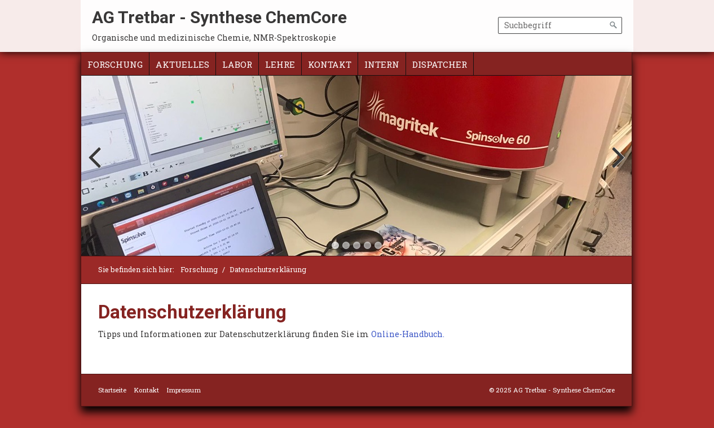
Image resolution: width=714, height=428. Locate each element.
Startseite (112, 390)
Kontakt (329, 64)
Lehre (280, 64)
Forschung (115, 64)
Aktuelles (182, 64)
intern (381, 64)
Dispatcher (439, 64)
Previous (96, 167)
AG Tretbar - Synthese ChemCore (219, 17)
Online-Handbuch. (407, 334)
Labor (237, 64)
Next (616, 167)
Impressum (183, 390)
